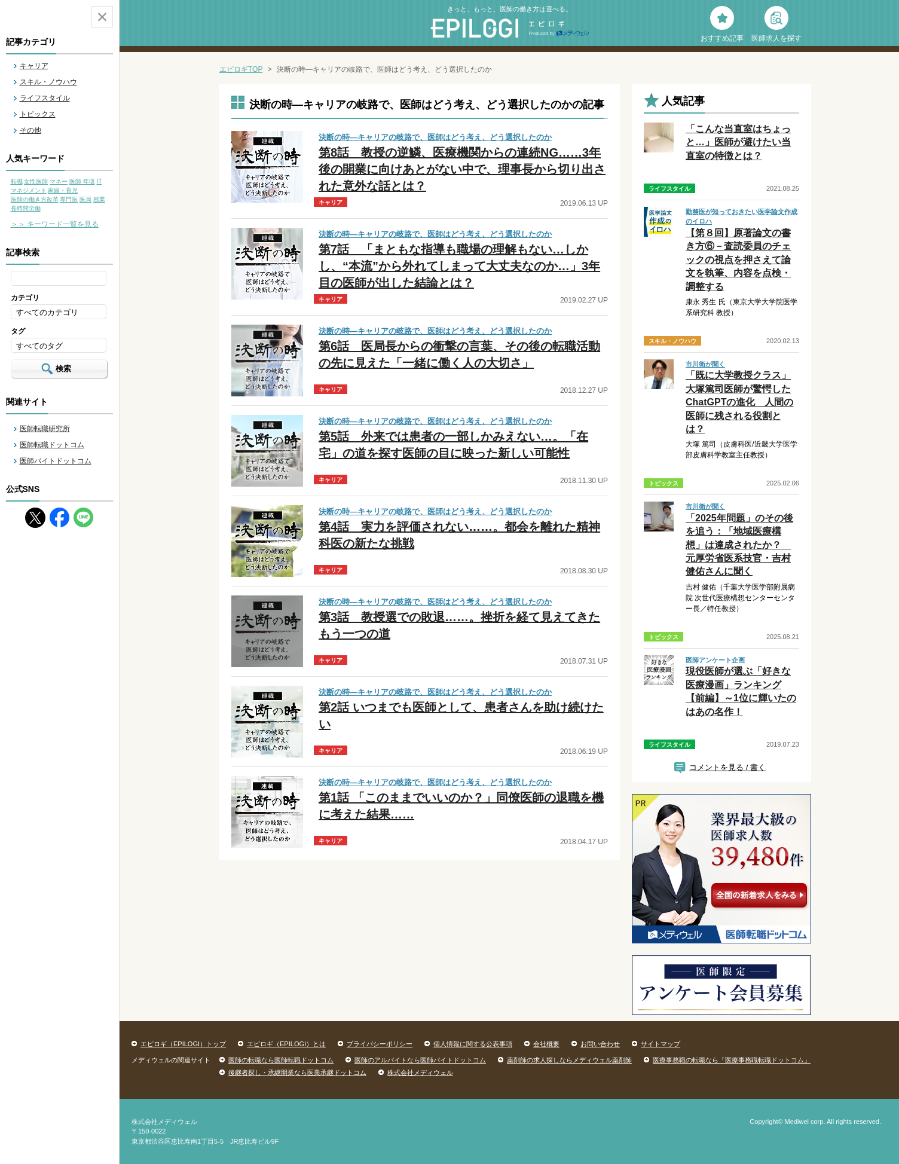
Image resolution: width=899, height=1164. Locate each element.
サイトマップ (660, 1043)
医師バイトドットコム (55, 461)
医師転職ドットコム (52, 445)
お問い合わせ (600, 1043)
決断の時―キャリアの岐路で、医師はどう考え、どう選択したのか (435, 137)
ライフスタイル (45, 98)
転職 (17, 181)
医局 (85, 199)
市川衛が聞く (705, 364)
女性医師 (36, 181)
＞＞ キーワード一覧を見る (55, 224)
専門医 (69, 199)
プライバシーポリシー (379, 1043)
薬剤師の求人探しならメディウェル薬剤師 (569, 1060)
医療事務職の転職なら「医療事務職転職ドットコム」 (732, 1060)
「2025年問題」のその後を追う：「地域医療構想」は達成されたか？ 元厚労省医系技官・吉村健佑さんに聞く (739, 545)
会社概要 (546, 1043)
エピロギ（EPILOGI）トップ (183, 1043)
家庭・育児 (63, 190)
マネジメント (29, 190)
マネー (59, 181)
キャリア (34, 66)
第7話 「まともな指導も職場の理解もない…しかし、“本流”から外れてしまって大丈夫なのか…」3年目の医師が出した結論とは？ (459, 266)
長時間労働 (26, 208)
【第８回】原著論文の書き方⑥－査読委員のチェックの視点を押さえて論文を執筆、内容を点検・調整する (738, 260)
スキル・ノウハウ (48, 82)
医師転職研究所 (45, 428)
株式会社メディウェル (420, 1072)
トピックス (38, 114)
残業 (99, 199)
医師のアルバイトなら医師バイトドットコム (420, 1060)
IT (99, 181)
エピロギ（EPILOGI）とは (286, 1043)
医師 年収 (82, 181)
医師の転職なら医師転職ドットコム (281, 1060)
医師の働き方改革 (35, 199)
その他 (30, 130)
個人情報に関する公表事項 (472, 1043)
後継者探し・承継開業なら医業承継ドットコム (297, 1072)
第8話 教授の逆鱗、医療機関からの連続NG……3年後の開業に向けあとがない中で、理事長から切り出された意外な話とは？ (462, 169)
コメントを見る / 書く (727, 767)
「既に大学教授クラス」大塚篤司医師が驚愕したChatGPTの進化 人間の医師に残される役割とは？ (739, 402)
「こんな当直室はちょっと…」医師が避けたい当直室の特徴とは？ (738, 142)
